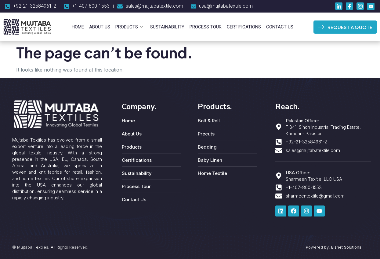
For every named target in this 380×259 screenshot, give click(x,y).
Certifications (243, 27)
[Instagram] (360, 6)
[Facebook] (349, 6)
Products (129, 27)
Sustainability (167, 27)
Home (79, 27)
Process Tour (205, 27)
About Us (100, 27)
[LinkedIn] (338, 6)
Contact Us (278, 27)
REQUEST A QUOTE (345, 27)
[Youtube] (371, 6)
